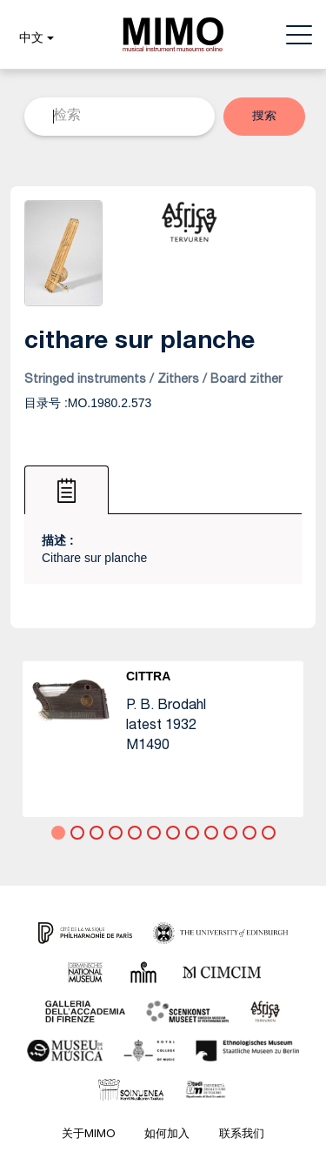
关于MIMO (88, 1135)
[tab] (66, 489)
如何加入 (167, 1135)
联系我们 (241, 1135)
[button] (34, 39)
